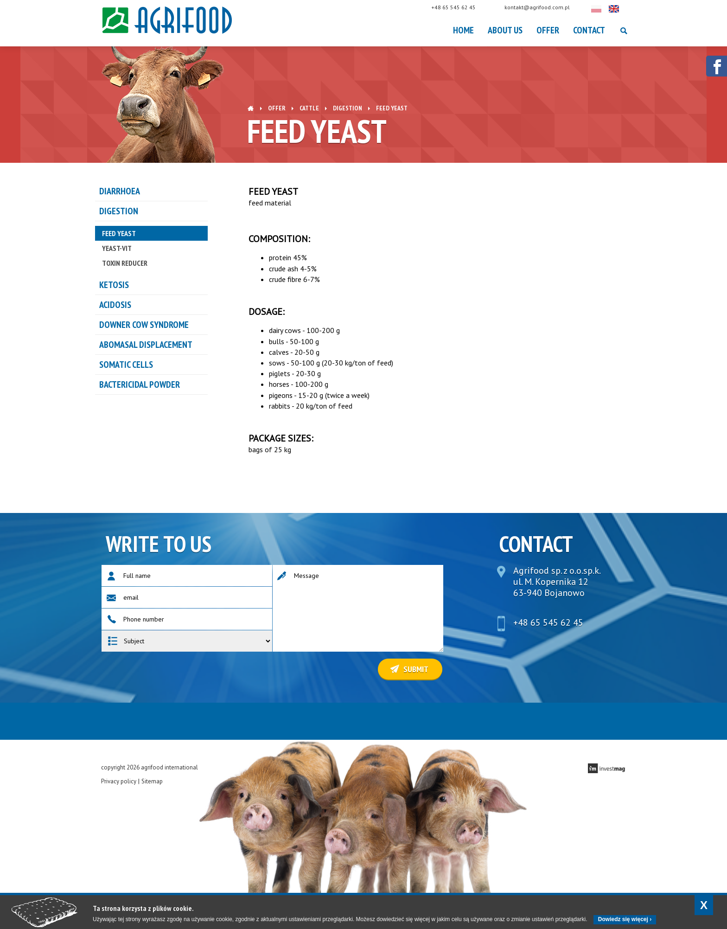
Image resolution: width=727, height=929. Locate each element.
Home (463, 30)
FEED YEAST (119, 233)
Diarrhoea (119, 191)
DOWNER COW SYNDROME (144, 325)
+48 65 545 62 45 (462, 7)
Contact (589, 30)
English (623, 9)
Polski (605, 9)
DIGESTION (347, 108)
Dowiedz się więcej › (624, 919)
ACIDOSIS (115, 305)
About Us (505, 30)
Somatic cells (126, 365)
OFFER (547, 30)
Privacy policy (118, 781)
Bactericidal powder (139, 384)
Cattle (309, 108)
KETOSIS (114, 285)
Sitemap (152, 781)
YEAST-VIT (117, 248)
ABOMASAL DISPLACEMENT (145, 345)
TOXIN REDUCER (124, 263)
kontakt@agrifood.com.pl (546, 7)
